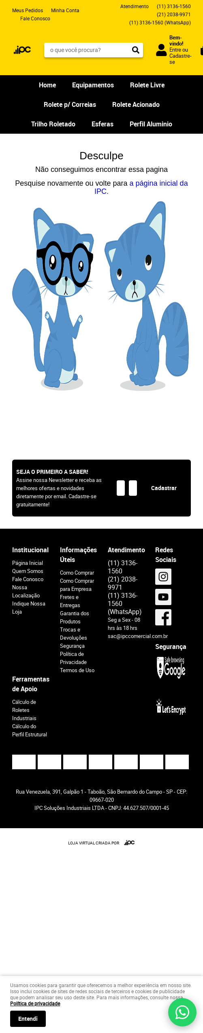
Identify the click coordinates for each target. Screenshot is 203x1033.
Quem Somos (27, 571)
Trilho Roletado (53, 123)
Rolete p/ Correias (70, 104)
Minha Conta (65, 10)
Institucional (30, 549)
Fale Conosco (35, 18)
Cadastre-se (180, 58)
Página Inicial (27, 562)
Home (47, 84)
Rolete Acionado (136, 104)
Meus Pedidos (27, 10)
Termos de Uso (77, 670)
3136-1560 (174, 6)
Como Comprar (77, 572)
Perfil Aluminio (151, 123)
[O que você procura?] (135, 50)
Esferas (102, 123)
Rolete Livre (147, 84)
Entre (175, 49)
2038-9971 (174, 14)
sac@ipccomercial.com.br (138, 636)
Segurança (72, 645)
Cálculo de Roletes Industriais (24, 710)
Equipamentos (93, 84)
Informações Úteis (78, 554)
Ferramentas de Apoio (30, 684)
